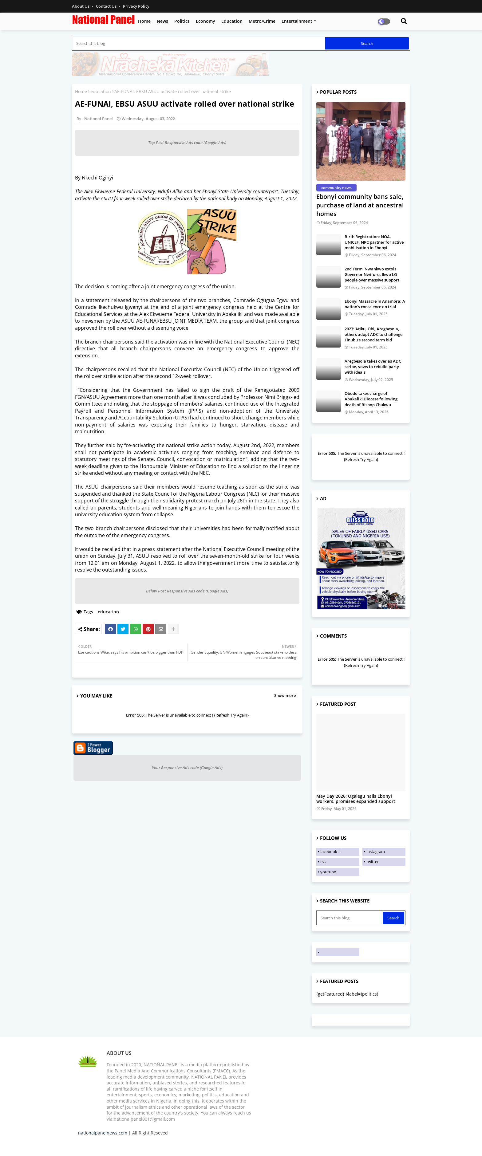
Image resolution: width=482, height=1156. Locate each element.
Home (144, 21)
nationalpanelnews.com (102, 1133)
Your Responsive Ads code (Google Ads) (187, 767)
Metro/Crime (262, 21)
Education (232, 21)
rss (323, 861)
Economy (205, 21)
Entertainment (297, 21)
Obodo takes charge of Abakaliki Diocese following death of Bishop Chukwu (371, 399)
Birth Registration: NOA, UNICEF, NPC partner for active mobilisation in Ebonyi (374, 242)
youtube (328, 872)
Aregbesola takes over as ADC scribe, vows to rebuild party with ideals (373, 366)
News (162, 21)
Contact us (106, 6)
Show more (285, 695)
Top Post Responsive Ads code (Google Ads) (187, 142)
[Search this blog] (199, 43)
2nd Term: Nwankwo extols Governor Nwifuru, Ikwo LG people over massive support (372, 274)
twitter (372, 861)
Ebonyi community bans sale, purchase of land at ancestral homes (360, 205)
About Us (81, 6)
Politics (182, 21)
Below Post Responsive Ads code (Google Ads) (187, 591)
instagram (375, 851)
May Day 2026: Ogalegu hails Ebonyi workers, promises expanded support (355, 799)
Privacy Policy (136, 6)
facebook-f (330, 851)
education (100, 91)
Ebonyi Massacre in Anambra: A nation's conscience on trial (375, 303)
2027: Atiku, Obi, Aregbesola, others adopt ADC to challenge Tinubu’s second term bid (373, 334)
